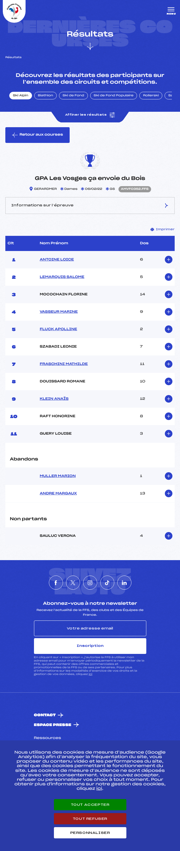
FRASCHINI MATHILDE (64, 364)
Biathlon (45, 95)
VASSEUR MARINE (59, 312)
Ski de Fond (73, 95)
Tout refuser (90, 818)
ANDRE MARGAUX (58, 493)
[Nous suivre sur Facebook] (56, 583)
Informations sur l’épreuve (90, 205)
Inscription (90, 645)
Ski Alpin (20, 95)
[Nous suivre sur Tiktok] (107, 583)
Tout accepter (90, 804)
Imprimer (163, 229)
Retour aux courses (37, 135)
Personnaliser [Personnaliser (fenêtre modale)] (90, 832)
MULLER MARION (58, 476)
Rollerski (151, 95)
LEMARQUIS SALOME (62, 277)
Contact (45, 715)
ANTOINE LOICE (57, 259)
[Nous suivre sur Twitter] (73, 583)
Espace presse (52, 725)
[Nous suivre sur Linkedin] (124, 583)
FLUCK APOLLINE (58, 329)
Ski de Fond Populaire (114, 95)
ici (90, 674)
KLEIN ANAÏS (54, 399)
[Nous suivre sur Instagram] (90, 583)
